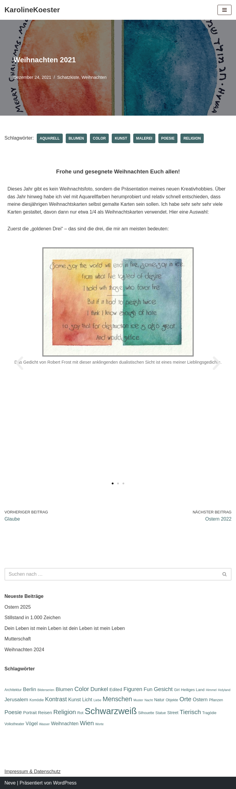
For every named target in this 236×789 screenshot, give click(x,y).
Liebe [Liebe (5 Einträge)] (97, 700)
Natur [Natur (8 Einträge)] (159, 699)
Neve (10, 782)
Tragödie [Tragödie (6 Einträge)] (209, 713)
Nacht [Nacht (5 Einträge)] (149, 700)
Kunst (121, 138)
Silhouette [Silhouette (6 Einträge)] (146, 713)
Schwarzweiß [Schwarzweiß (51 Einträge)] (111, 711)
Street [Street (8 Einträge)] (172, 712)
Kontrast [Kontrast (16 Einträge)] (56, 699)
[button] (19, 363)
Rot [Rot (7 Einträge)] (80, 713)
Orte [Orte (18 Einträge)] (185, 699)
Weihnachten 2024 (24, 649)
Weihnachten (94, 77)
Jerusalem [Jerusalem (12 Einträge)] (16, 699)
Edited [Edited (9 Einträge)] (115, 689)
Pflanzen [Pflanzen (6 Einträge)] (216, 700)
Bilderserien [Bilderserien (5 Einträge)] (45, 690)
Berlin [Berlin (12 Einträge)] (29, 689)
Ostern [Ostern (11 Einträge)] (200, 699)
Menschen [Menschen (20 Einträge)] (117, 699)
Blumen (76, 138)
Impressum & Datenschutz (32, 771)
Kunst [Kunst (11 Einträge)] (74, 699)
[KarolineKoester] (32, 10)
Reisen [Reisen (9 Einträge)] (45, 712)
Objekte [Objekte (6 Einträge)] (172, 700)
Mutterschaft (17, 638)
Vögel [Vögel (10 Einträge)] (32, 723)
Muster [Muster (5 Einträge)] (138, 700)
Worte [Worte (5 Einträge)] (99, 724)
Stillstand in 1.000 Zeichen (32, 617)
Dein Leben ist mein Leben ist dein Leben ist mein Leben (64, 628)
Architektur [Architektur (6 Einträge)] (13, 690)
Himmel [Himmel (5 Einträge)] (211, 690)
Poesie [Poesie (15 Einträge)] (13, 712)
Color (99, 138)
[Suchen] (111, 574)
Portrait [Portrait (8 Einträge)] (30, 712)
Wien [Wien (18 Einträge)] (87, 723)
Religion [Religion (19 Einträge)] (64, 711)
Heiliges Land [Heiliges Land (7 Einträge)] (193, 689)
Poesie (168, 138)
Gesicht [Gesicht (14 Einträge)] (163, 689)
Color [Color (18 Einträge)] (81, 688)
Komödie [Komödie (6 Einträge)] (37, 700)
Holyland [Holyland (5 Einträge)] (224, 690)
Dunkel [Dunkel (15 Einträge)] (99, 689)
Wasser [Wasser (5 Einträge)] (44, 724)
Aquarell (50, 138)
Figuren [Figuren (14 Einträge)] (132, 689)
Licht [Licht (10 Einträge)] (87, 699)
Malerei (144, 138)
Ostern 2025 (17, 607)
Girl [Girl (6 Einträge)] (177, 690)
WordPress (64, 782)
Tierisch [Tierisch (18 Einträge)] (190, 711)
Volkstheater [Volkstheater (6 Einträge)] (14, 724)
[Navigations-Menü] (224, 10)
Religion (192, 138)
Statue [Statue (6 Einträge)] (160, 713)
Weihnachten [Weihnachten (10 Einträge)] (65, 723)
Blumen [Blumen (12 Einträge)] (64, 689)
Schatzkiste (68, 77)
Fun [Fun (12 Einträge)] (148, 689)
